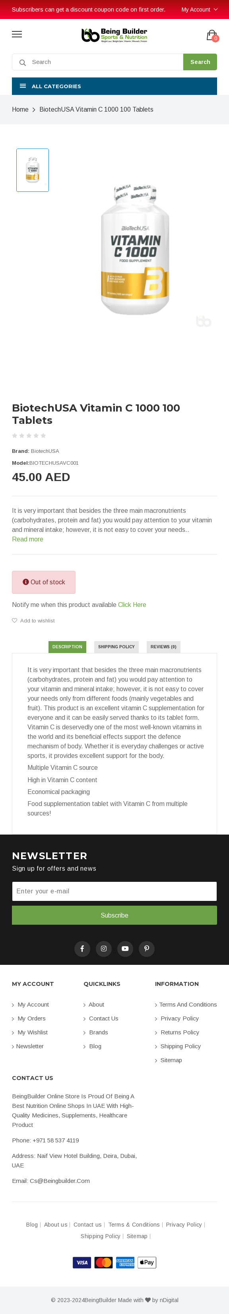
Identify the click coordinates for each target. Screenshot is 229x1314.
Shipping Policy (178, 1046)
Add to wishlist (33, 621)
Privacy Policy (177, 1018)
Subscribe (114, 915)
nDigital (169, 1300)
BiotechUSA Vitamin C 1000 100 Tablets (96, 109)
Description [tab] (67, 647)
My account (30, 1004)
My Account (196, 9)
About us (56, 1224)
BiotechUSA (45, 451)
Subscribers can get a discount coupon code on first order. (88, 9)
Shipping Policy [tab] (116, 647)
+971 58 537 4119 (56, 1140)
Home (20, 109)
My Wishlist (30, 1032)
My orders (29, 1018)
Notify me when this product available (79, 605)
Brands (95, 1032)
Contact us (100, 1018)
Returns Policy (177, 1032)
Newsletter (28, 1046)
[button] (114, 86)
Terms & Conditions (134, 1224)
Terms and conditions (186, 1004)
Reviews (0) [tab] (164, 647)
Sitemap (168, 1060)
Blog (92, 1046)
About (93, 1004)
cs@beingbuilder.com (60, 1180)
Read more (27, 539)
